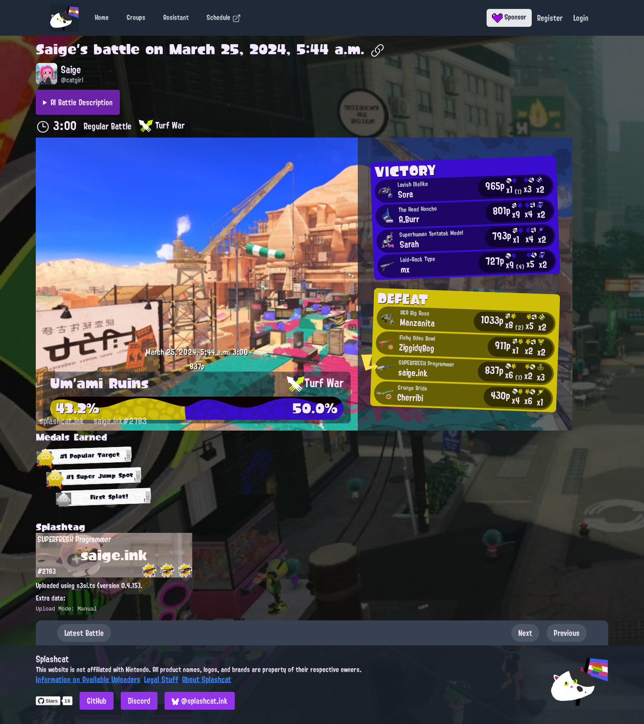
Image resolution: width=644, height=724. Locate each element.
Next (525, 633)
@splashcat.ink (200, 701)
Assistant (176, 17)
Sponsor (509, 17)
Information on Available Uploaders (88, 679)
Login (581, 18)
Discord (139, 701)
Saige (56, 49)
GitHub (96, 701)
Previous (567, 633)
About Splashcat (206, 679)
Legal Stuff (161, 679)
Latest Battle (84, 633)
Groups (136, 17)
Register (550, 18)
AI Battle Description (82, 102)
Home (102, 17)
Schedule (224, 17)
